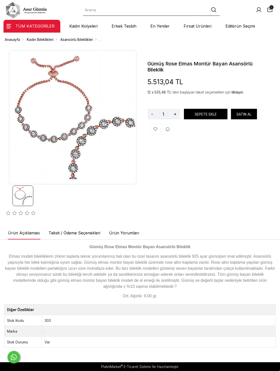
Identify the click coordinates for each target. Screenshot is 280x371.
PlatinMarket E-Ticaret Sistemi (126, 366)
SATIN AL (243, 114)
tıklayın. (238, 92)
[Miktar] (163, 114)
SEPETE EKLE (206, 114)
